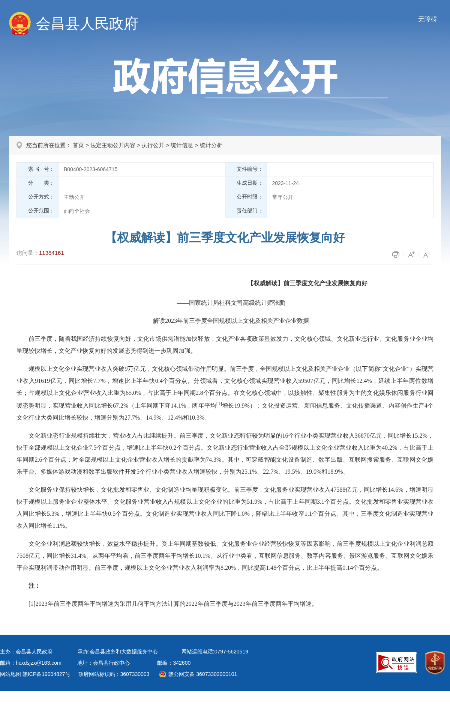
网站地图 (10, 674)
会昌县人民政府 (87, 23)
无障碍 (427, 19)
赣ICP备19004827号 (46, 674)
